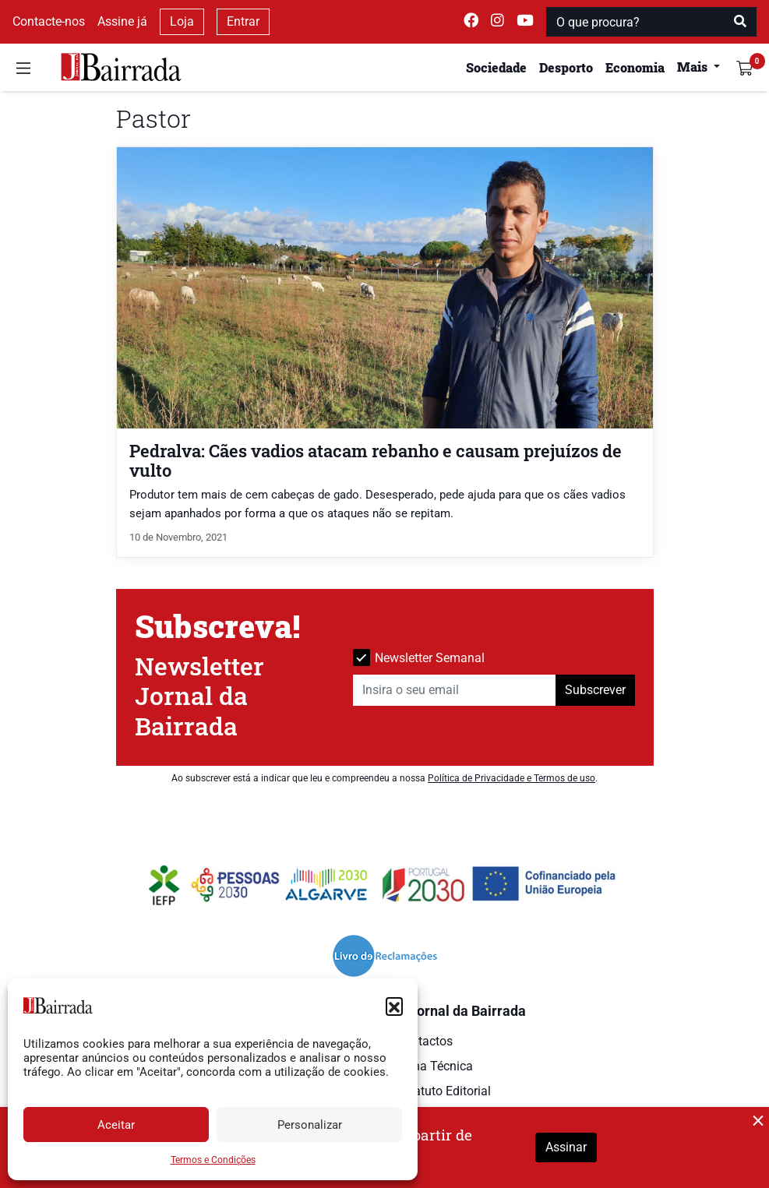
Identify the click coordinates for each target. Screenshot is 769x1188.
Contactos (425, 1041)
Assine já (122, 21)
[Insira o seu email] (454, 690)
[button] (394, 1006)
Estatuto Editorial (444, 1091)
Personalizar (309, 1125)
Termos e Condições (213, 1160)
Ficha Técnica (435, 1066)
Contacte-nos (48, 21)
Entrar (243, 21)
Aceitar (116, 1125)
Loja (182, 21)
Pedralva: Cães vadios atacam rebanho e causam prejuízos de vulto (375, 460)
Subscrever (595, 689)
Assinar (566, 1147)
